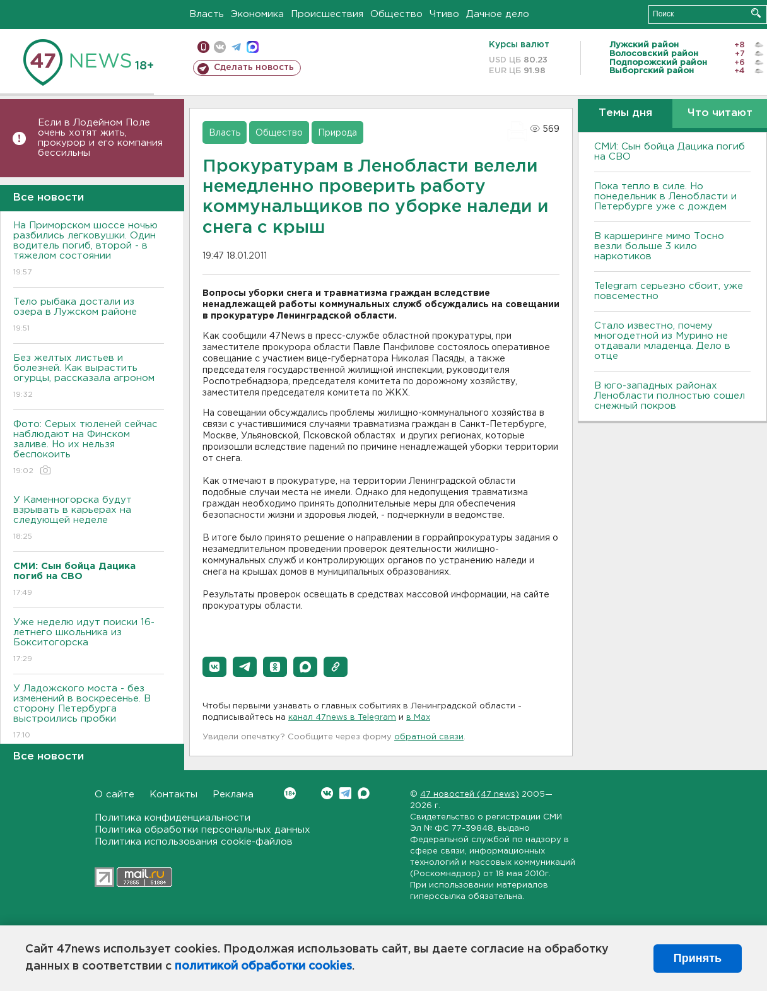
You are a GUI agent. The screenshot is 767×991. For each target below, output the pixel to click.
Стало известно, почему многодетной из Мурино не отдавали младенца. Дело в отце (662, 341)
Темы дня (625, 113)
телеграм (236, 47)
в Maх (418, 717)
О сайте (114, 794)
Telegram (345, 793)
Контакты (173, 794)
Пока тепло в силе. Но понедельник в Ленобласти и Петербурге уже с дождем (665, 196)
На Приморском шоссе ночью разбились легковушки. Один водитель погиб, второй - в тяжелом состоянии (88, 249)
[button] (214, 667)
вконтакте (220, 47)
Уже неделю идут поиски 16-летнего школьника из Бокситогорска (88, 641)
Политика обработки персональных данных (202, 830)
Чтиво (444, 14)
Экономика (257, 14)
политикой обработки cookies (263, 966)
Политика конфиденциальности (172, 818)
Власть (206, 14)
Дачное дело (497, 14)
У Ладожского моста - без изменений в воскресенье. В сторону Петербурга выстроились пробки (88, 712)
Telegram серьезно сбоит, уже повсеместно (668, 291)
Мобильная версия (203, 47)
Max (364, 793)
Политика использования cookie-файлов (194, 842)
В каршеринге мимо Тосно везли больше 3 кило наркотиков (659, 246)
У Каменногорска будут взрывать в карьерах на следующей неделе (88, 519)
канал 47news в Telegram (342, 717)
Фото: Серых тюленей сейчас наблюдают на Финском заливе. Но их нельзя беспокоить (88, 448)
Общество (396, 14)
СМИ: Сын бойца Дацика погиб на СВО (669, 152)
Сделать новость (254, 67)
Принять (698, 958)
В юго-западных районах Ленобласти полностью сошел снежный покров (669, 396)
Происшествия (327, 14)
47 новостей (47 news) (469, 794)
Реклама (233, 794)
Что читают (720, 113)
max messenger (253, 47)
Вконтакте (290, 793)
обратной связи (429, 737)
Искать (756, 13)
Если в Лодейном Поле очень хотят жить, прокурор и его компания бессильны (100, 138)
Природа (337, 133)
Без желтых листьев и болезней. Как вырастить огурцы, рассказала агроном (88, 377)
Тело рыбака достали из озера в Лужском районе (88, 316)
